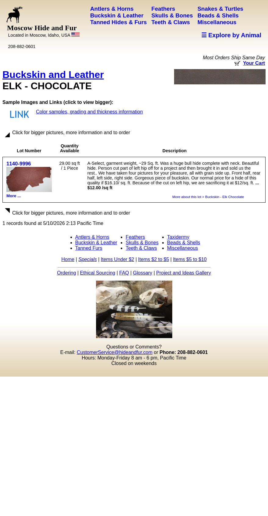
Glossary (142, 272)
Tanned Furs (88, 248)
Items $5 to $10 (189, 259)
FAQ (124, 272)
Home (67, 259)
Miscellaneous (182, 248)
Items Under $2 (117, 259)
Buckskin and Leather (53, 74)
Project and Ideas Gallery (183, 272)
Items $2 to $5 (153, 259)
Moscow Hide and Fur (43, 31)
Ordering (66, 272)
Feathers (135, 237)
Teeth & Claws (141, 248)
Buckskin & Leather (96, 242)
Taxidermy (178, 237)
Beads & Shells (183, 242)
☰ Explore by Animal (231, 35)
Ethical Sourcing (97, 272)
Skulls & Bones (142, 242)
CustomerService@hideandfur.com (114, 352)
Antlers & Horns (92, 237)
